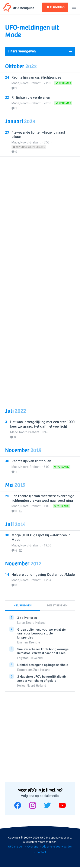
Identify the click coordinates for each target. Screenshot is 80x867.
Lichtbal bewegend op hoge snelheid (42, 665)
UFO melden (15, 846)
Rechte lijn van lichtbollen (31, 461)
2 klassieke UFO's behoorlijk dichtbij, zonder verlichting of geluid (42, 678)
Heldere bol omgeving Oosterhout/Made (43, 575)
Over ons (32, 846)
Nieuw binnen (23, 605)
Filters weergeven (22, 51)
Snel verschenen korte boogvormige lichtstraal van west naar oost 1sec (42, 651)
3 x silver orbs (27, 617)
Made (15, 83)
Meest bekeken (57, 605)
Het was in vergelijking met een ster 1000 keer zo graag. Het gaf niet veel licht (42, 424)
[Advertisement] (40, 279)
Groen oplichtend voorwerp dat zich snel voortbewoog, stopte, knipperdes (42, 633)
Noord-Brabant (30, 83)
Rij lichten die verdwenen (31, 98)
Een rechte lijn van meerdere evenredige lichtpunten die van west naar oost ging (43, 498)
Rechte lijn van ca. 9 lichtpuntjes (36, 77)
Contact (41, 852)
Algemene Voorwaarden (57, 846)
